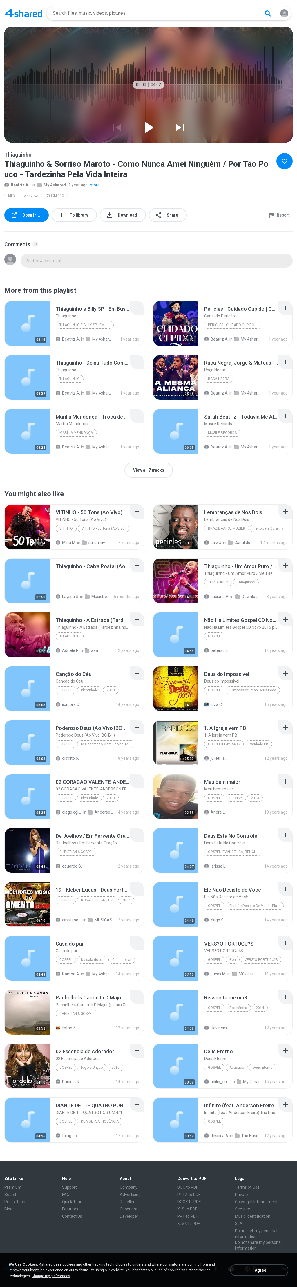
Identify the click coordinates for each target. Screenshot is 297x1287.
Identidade (89, 690)
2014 (260, 1008)
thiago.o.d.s (69, 1135)
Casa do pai (121, 960)
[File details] (27, 323)
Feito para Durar (266, 528)
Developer (129, 1216)
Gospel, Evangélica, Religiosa (235, 852)
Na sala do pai (92, 960)
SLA (238, 1223)
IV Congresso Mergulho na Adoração (108, 744)
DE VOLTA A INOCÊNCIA (100, 1121)
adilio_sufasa (217, 1081)
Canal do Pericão (241, 542)
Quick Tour (72, 1201)
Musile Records (222, 433)
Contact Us (72, 1216)
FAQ (66, 1194)
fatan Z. (66, 1028)
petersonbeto (217, 650)
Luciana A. (216, 596)
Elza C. (213, 704)
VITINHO (66, 528)
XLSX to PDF (188, 1223)
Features (70, 1209)
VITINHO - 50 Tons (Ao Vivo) (104, 528)
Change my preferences (51, 1276)
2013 (255, 798)
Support (69, 1187)
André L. (215, 812)
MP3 (11, 195)
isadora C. (68, 704)
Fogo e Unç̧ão (92, 1068)
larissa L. (215, 866)
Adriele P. (67, 650)
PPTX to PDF (188, 1194)
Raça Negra (218, 379)
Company (128, 1187)
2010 (111, 690)
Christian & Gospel (76, 852)
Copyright (128, 1209)
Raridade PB (258, 744)
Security (242, 1209)
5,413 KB (31, 195)
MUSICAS (100, 920)
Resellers (128, 1201)
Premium (12, 1187)
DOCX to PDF (189, 1201)
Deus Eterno (262, 1068)
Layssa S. (67, 596)
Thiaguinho (69, 379)
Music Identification (252, 1216)
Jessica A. (216, 1135)
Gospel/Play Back (224, 744)
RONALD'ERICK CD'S (97, 900)
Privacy (241, 1194)
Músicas (243, 974)
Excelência (238, 1008)
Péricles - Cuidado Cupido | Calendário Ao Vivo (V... (235, 325)
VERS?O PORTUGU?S (261, 960)
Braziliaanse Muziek (226, 528)
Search (10, 1194)
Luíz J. (213, 542)
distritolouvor (69, 758)
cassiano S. (69, 920)
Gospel (214, 636)
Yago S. (214, 920)
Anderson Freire (101, 812)
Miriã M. (66, 542)
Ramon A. (68, 974)
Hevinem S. (217, 1028)
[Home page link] (23, 13)
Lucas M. (215, 974)
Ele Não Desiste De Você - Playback (256, 906)
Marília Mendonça (76, 433)
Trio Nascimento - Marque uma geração (248, 1135)
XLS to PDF (187, 1209)
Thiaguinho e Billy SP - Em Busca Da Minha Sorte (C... (86, 325)
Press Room (15, 1201)
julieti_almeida (217, 758)
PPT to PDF (187, 1216)
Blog (8, 1209)
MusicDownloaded (98, 596)
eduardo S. (69, 866)
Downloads (248, 596)
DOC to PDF (187, 1187)
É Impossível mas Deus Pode (252, 690)
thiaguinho (55, 195)
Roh (232, 960)
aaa (91, 650)
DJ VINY (235, 798)
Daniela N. (68, 1081)
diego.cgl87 (69, 812)
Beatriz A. (16, 185)
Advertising (130, 1194)
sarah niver (95, 542)
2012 (126, 900)
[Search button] (268, 13)
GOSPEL (214, 798)
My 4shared (51, 185)
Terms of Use (247, 1187)
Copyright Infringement (256, 1201)
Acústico (236, 1068)
